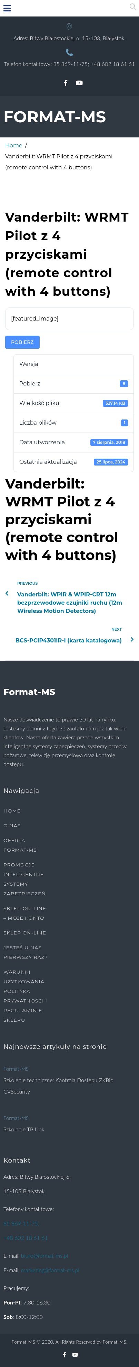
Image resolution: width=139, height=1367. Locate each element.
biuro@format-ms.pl (44, 1255)
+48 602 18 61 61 (113, 63)
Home (13, 145)
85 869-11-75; (71, 63)
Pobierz (22, 342)
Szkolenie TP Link (23, 1129)
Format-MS (16, 1069)
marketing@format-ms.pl (50, 1270)
